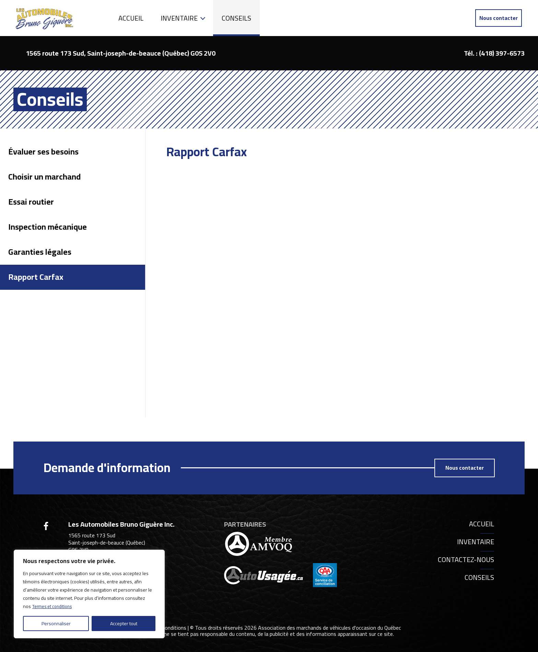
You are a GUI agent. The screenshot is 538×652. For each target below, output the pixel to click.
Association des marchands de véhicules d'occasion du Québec (329, 627)
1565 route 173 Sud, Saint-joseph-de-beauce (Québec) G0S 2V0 (120, 53)
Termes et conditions (53, 606)
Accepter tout (123, 623)
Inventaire (179, 18)
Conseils (236, 18)
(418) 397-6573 (502, 53)
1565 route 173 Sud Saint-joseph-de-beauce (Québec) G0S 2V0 (106, 542)
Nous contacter (498, 18)
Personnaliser (56, 623)
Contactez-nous (466, 559)
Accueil (130, 18)
